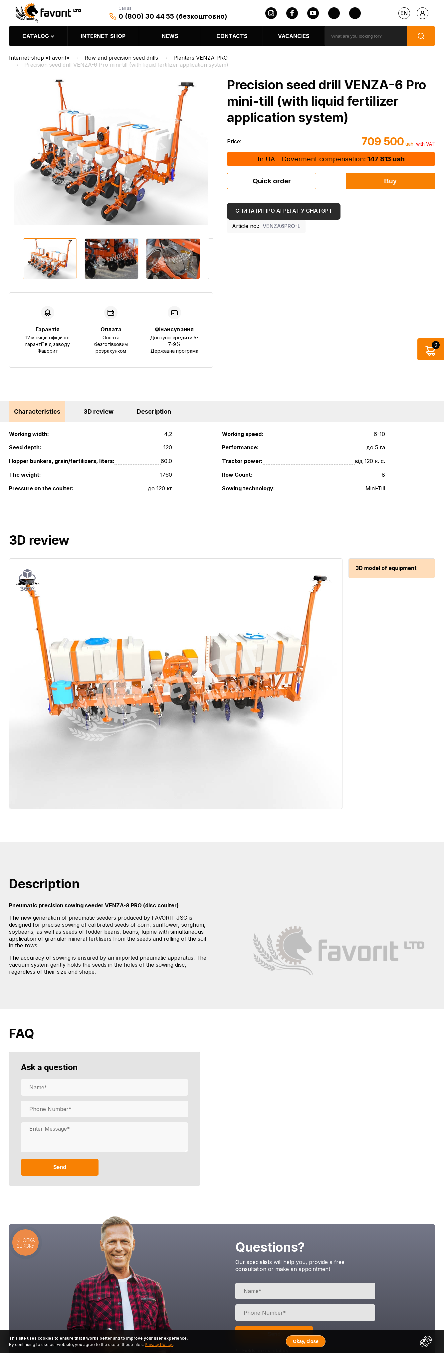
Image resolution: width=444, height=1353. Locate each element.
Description (154, 411)
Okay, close (306, 1341)
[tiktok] (355, 13)
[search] (366, 36)
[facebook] (292, 13)
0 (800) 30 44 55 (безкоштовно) (172, 16)
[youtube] (313, 13)
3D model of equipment (386, 568)
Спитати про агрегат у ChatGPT (283, 210)
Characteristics (37, 411)
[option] (111, 151)
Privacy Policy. (159, 1344)
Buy (390, 181)
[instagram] (271, 13)
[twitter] (334, 13)
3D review (98, 411)
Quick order (272, 181)
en (404, 13)
